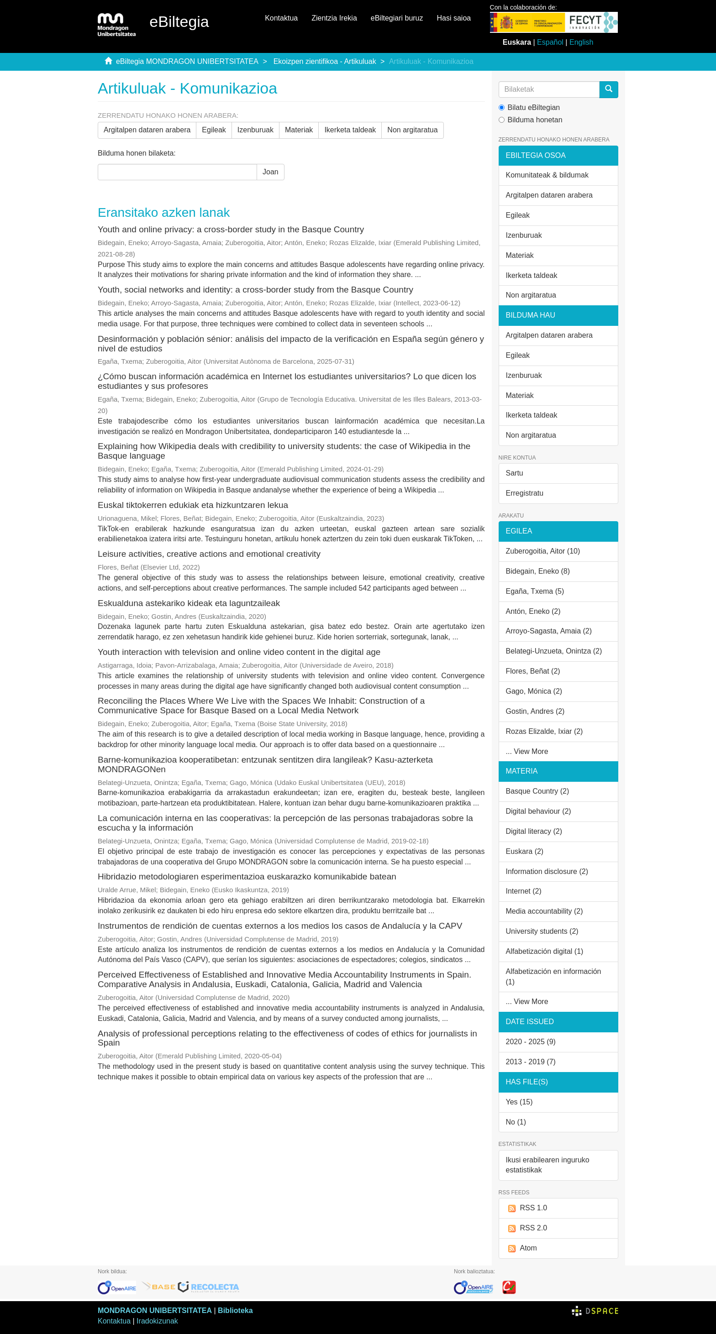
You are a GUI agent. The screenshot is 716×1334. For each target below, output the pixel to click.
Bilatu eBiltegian (529, 107)
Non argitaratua (412, 130)
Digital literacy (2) (534, 831)
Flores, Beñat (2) (533, 671)
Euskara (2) (525, 851)
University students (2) (542, 931)
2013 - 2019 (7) (531, 1062)
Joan (271, 172)
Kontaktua (281, 18)
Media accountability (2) (544, 911)
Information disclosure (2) (547, 871)
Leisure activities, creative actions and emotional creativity (209, 554)
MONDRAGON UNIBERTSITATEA (155, 1310)
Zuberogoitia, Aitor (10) (543, 551)
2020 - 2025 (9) (531, 1042)
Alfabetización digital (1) (545, 951)
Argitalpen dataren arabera (147, 130)
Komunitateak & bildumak (547, 175)
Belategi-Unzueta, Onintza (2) (554, 651)
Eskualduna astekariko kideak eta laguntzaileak (189, 603)
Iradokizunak (157, 1321)
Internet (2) (524, 891)
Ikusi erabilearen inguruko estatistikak (548, 1165)
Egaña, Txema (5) (535, 591)
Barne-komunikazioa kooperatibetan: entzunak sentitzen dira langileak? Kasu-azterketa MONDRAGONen (265, 764)
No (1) (516, 1122)
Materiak (299, 130)
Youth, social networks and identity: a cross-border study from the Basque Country (255, 289)
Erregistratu (525, 493)
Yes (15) (519, 1102)
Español (550, 42)
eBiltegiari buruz (397, 18)
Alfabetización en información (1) (553, 977)
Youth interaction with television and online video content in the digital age (239, 652)
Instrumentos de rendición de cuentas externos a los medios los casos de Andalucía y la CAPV (280, 926)
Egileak (214, 130)
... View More (527, 751)
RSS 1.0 (527, 1208)
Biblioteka (235, 1310)
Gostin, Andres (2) (535, 711)
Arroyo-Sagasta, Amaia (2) (549, 631)
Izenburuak (255, 130)
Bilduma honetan (531, 120)
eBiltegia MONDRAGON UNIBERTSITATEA (187, 61)
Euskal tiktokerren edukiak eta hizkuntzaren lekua (193, 505)
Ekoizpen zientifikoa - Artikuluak (325, 61)
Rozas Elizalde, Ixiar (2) (544, 731)
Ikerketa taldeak (350, 130)
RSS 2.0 (527, 1228)
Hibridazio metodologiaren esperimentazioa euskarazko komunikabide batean (247, 876)
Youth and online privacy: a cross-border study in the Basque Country (231, 229)
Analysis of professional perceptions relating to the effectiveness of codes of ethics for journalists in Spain (287, 1038)
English (581, 42)
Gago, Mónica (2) (534, 691)
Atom (521, 1248)
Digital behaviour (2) (538, 811)
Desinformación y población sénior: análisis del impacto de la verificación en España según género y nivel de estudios (291, 343)
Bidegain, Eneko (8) (538, 571)
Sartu (514, 473)
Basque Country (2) (537, 791)
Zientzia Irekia (334, 18)
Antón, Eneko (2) (533, 611)
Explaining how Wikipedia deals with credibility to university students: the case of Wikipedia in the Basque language (284, 450)
